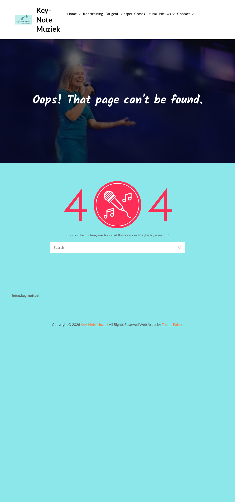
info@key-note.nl (25, 295)
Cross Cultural (145, 13)
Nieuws (167, 13)
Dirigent (111, 13)
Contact (185, 13)
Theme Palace (172, 324)
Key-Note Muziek (48, 19)
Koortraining (93, 13)
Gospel (126, 13)
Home (74, 13)
